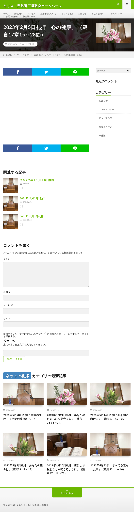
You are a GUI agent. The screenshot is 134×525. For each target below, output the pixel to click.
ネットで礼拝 (75, 16)
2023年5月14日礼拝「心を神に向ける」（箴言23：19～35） (110, 429)
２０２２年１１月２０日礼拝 (37, 189)
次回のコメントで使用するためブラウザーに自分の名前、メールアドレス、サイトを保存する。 (46, 344)
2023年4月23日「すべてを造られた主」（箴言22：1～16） (110, 481)
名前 (7, 301)
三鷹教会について (53, 16)
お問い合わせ (34, 22)
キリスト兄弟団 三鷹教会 (35, 517)
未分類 (102, 144)
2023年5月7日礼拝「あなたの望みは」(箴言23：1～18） (22, 481)
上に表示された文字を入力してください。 (25, 354)
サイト (6, 328)
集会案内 (20, 16)
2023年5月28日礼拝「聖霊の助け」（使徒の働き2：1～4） (23, 429)
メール (8, 314)
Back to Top (67, 506)
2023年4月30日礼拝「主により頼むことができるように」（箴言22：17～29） (67, 481)
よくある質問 (108, 16)
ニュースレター (14, 22)
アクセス (34, 16)
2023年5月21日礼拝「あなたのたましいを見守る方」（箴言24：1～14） (67, 429)
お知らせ (91, 16)
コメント (8, 268)
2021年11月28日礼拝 (32, 207)
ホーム (6, 16)
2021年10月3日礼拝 (31, 225)
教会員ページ (53, 22)
